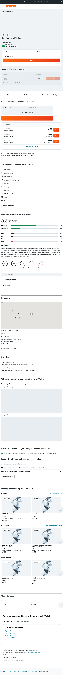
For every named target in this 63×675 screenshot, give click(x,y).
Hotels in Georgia (25, 671)
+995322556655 (7, 44)
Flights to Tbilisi (9, 631)
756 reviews (15, 46)
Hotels (10, 671)
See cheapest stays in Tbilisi (54, 525)
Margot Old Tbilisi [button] (7, 545)
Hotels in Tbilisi (8, 635)
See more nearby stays (55, 493)
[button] (61, 2)
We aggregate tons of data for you (32, 660)
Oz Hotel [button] (34, 513)
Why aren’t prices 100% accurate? (32, 663)
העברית (46, 2)
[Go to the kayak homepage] (11, 6)
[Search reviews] (33, 274)
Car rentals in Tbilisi (10, 633)
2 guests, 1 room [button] (8, 56)
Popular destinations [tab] (23, 621)
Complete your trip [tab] (9, 621)
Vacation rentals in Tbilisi (11, 638)
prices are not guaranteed (34, 652)
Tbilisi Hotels (34, 671)
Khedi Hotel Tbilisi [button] (7, 513)
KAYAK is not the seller (32, 657)
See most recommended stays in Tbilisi (51, 557)
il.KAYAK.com (4, 671)
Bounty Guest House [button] (37, 577)
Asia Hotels (16, 671)
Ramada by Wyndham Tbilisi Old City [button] (42, 545)
